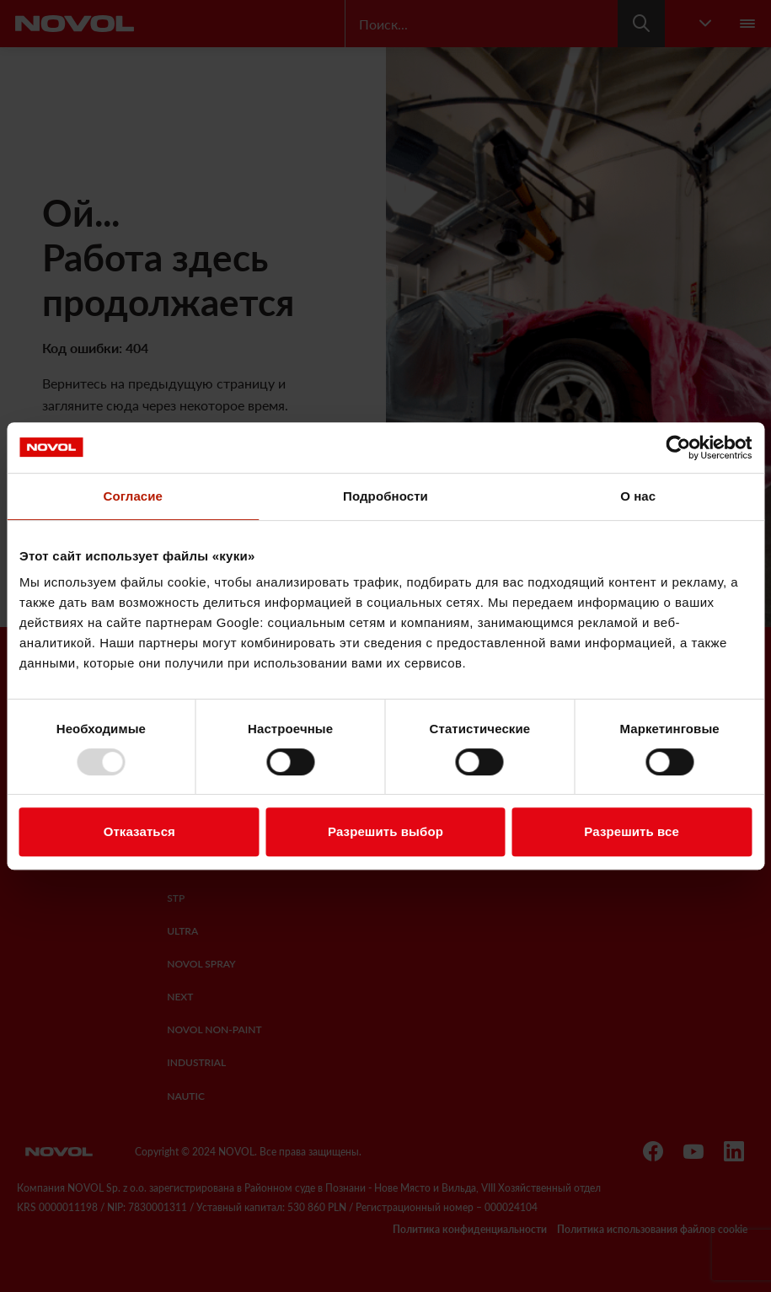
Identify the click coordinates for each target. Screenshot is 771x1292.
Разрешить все (631, 831)
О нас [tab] (638, 496)
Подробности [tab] (385, 496)
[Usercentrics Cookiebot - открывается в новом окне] (678, 447)
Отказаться (139, 831)
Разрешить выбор (385, 831)
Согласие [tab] (133, 496)
